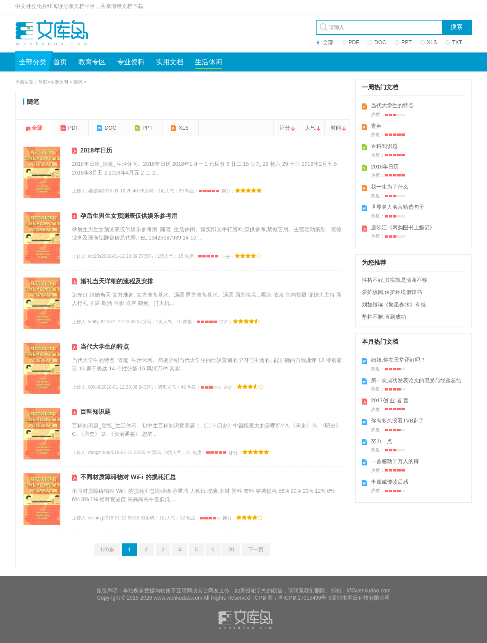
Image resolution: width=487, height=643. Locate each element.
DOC (110, 128)
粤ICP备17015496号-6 (304, 598)
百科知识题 (95, 411)
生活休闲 (208, 62)
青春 (376, 126)
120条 (107, 549)
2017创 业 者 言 (390, 400)
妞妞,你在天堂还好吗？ (398, 360)
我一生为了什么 (389, 187)
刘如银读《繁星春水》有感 (394, 305)
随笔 (78, 82)
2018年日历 (96, 150)
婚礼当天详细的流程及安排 (116, 281)
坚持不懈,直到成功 (384, 317)
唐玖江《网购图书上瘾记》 (403, 227)
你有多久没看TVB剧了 (397, 421)
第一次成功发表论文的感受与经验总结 (416, 380)
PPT (147, 128)
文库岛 (54, 32)
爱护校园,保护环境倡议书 (392, 292)
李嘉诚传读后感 (389, 482)
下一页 (256, 549)
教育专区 (92, 62)
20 (231, 549)
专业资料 (131, 62)
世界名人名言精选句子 (397, 207)
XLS (183, 128)
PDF (73, 128)
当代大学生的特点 (104, 346)
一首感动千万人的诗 (395, 461)
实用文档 (169, 62)
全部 (37, 128)
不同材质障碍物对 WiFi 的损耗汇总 (128, 477)
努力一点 (381, 441)
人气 (310, 128)
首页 (60, 62)
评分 (285, 128)
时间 (336, 128)
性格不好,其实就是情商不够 (394, 280)
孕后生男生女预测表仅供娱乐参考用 (129, 216)
